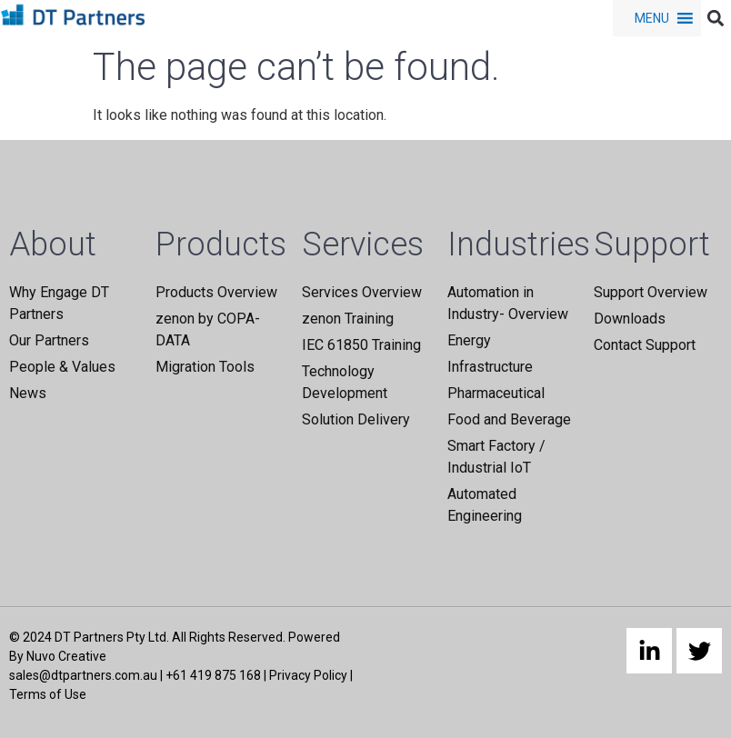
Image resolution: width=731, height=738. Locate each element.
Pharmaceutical (496, 393)
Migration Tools (205, 366)
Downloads (630, 318)
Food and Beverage (509, 419)
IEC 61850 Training (361, 345)
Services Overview (362, 292)
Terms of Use (47, 694)
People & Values (62, 366)
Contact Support (645, 345)
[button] (652, 18)
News (27, 393)
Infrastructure (490, 366)
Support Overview (650, 292)
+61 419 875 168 (213, 675)
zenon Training (348, 318)
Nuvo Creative (66, 656)
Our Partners (49, 340)
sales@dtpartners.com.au (83, 675)
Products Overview (216, 292)
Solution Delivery (356, 419)
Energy (469, 340)
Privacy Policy (308, 675)
